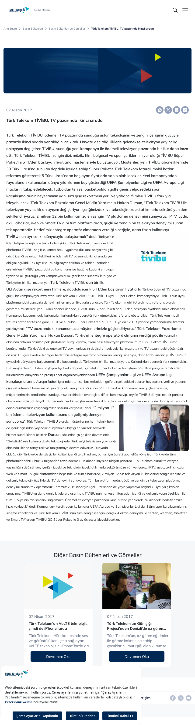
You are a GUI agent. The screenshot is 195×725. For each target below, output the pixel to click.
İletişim (144, 697)
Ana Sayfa (10, 28)
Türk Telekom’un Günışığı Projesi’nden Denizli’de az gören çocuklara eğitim (135, 626)
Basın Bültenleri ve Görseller (67, 28)
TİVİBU (27, 250)
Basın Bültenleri (33, 28)
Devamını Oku (58, 656)
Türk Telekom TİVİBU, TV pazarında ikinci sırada (122, 28)
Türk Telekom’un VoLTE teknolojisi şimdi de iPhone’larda (58, 626)
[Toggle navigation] (185, 10)
